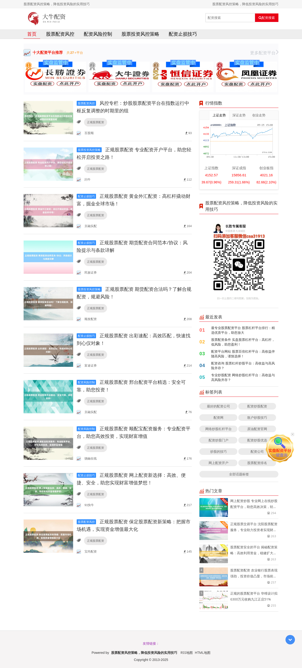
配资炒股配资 (257, 406)
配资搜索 (267, 18)
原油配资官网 (257, 429)
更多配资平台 (264, 52)
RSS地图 (186, 652)
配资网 (218, 417)
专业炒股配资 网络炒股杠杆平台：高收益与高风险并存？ (243, 377)
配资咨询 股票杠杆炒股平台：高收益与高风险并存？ (243, 365)
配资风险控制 (98, 34)
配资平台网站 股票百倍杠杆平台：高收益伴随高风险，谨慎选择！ (243, 353)
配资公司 (257, 451)
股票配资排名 (257, 463)
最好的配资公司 (218, 406)
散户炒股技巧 (257, 417)
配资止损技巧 (183, 34)
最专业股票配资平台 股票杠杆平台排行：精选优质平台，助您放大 (243, 330)
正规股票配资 (95, 122)
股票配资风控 (60, 34)
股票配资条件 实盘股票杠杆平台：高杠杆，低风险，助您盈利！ (243, 342)
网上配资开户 (218, 463)
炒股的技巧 (218, 451)
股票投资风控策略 (140, 34)
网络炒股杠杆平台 (218, 429)
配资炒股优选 (257, 440)
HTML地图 (202, 652)
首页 (32, 34)
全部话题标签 (239, 474)
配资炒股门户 (218, 440)
